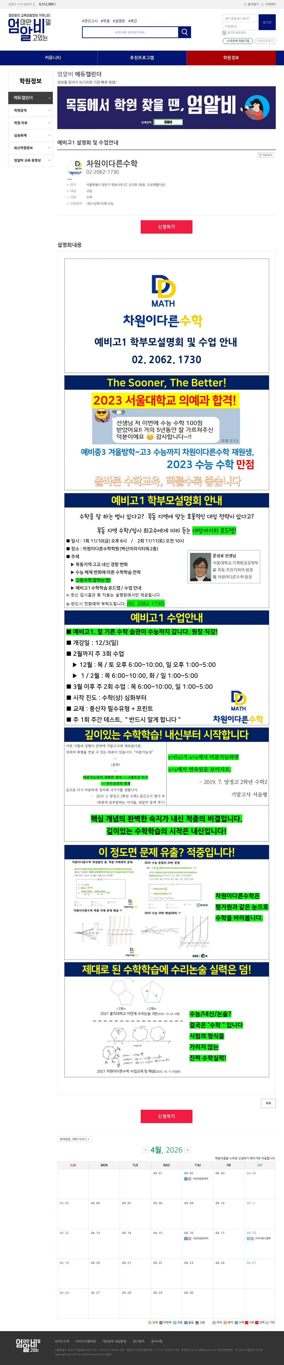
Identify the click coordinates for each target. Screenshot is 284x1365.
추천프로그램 (142, 58)
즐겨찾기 (251, 4)
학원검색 (20, 110)
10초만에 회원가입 (237, 40)
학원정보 (231, 58)
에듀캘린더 (23, 98)
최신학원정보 (23, 148)
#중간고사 (90, 21)
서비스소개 (62, 1341)
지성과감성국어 (200, 1179)
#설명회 (119, 21)
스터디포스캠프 (263, 1238)
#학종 (105, 21)
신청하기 (166, 227)
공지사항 (157, 1341)
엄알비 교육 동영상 (27, 160)
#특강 (132, 21)
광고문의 (138, 1341)
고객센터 (268, 4)
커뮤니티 (53, 58)
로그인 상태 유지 (237, 32)
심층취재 (20, 135)
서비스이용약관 (86, 1341)
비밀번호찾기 (265, 40)
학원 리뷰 (20, 123)
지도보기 (265, 155)
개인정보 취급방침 (114, 1341)
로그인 (267, 22)
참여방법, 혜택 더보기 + (74, 1139)
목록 (268, 1103)
